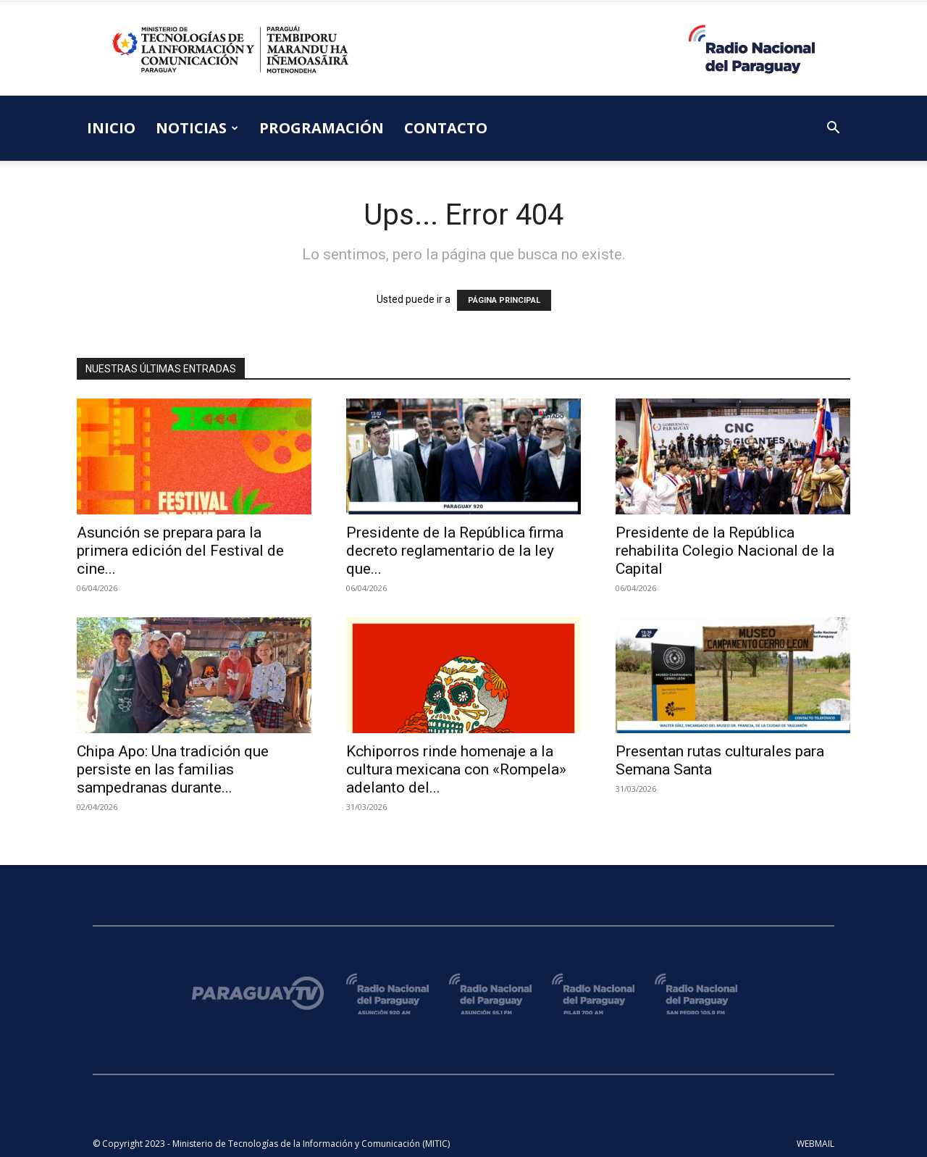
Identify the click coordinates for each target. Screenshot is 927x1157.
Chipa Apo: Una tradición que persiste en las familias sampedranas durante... (173, 769)
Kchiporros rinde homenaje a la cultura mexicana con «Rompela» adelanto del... (456, 769)
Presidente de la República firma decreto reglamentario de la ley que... (454, 550)
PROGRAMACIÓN (321, 128)
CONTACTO (445, 128)
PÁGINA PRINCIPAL (504, 300)
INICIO (111, 128)
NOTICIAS (197, 128)
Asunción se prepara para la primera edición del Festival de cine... (180, 550)
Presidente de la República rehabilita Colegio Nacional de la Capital (725, 550)
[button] (832, 129)
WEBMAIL (815, 1143)
